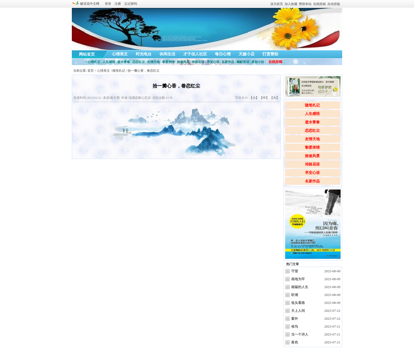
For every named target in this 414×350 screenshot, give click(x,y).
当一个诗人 (299, 334)
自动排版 (333, 4)
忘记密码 (130, 4)
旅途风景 (312, 156)
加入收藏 (291, 4)
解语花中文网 (89, 4)
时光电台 (144, 54)
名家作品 (312, 181)
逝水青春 (312, 122)
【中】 (264, 98)
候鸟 (294, 326)
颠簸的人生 (299, 287)
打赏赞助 (270, 54)
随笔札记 (312, 105)
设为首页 (276, 4)
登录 (108, 4)
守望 (294, 271)
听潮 (294, 295)
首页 (90, 70)
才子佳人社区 (195, 54)
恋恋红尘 (312, 131)
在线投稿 (319, 4)
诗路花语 (312, 164)
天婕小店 (247, 54)
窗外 (294, 318)
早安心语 (312, 173)
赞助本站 (305, 4)
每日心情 (223, 54)
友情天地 (312, 139)
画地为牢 (298, 279)
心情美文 (120, 54)
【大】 (274, 98)
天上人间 (298, 311)
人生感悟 (312, 114)
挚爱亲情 (312, 147)
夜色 (294, 342)
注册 (118, 4)
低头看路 (298, 303)
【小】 (254, 98)
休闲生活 (167, 54)
